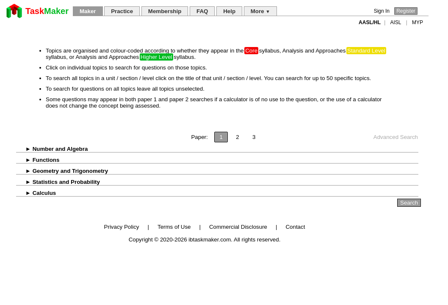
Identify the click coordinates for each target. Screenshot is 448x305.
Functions (37, 160)
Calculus (36, 193)
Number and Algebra (52, 149)
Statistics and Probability (58, 182)
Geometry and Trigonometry (62, 171)
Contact (295, 227)
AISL (395, 22)
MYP (417, 22)
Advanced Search (395, 137)
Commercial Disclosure (238, 227)
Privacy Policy (121, 227)
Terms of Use (174, 227)
